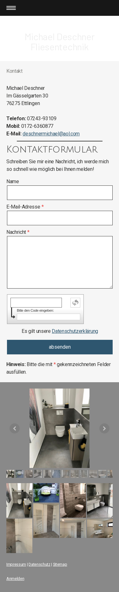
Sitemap (60, 564)
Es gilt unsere (60, 331)
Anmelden (15, 578)
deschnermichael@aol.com (51, 134)
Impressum (16, 564)
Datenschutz (39, 564)
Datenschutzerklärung (75, 331)
